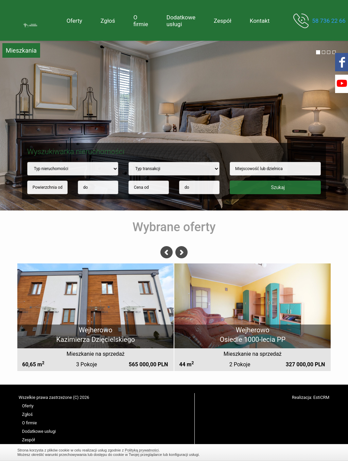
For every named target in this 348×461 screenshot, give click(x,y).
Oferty (74, 20)
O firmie (140, 20)
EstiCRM (321, 397)
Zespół (222, 20)
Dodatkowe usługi (181, 20)
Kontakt (260, 20)
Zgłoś (108, 20)
